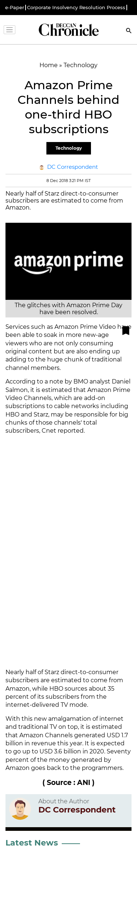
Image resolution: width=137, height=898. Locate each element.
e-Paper (14, 7)
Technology (69, 148)
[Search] (129, 31)
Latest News (31, 843)
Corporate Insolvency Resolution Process (76, 7)
